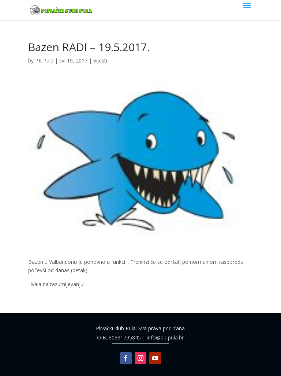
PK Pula (44, 60)
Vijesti (100, 60)
